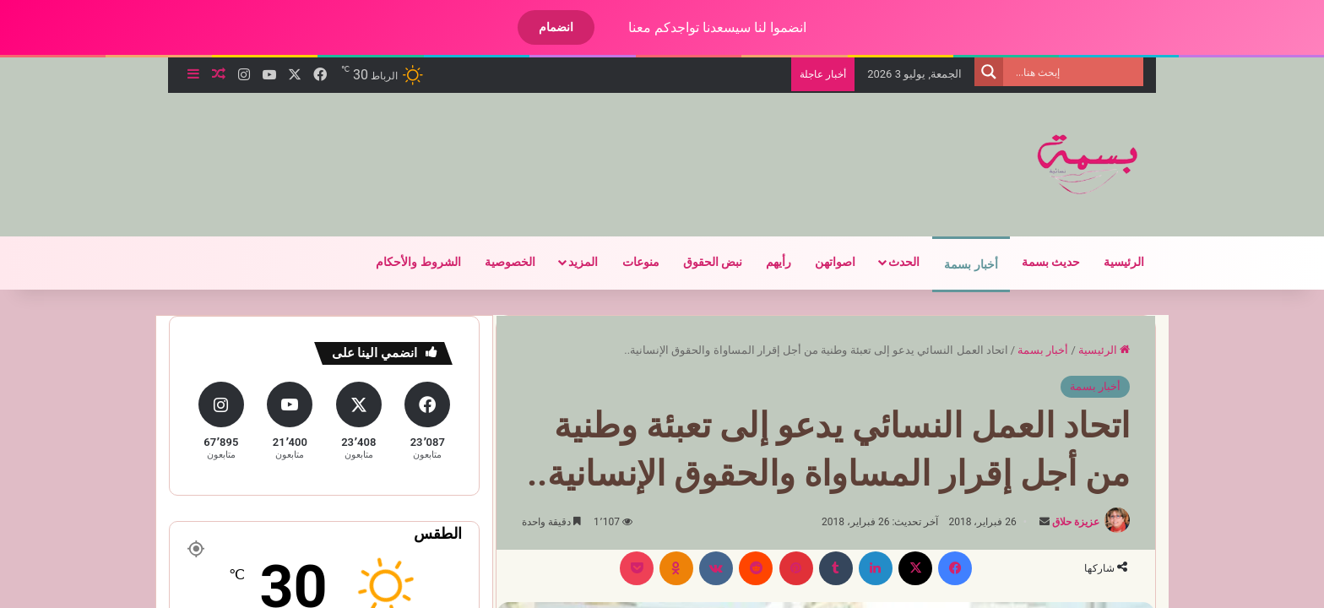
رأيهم (778, 262)
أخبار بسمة (970, 264)
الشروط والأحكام (418, 262)
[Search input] (1077, 71)
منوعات (640, 262)
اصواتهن (835, 262)
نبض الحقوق (712, 262)
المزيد (583, 262)
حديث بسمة (1051, 262)
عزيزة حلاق (1075, 522)
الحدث (904, 262)
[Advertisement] (493, 148)
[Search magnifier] (988, 71)
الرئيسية (1124, 262)
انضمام (556, 27)
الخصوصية (510, 262)
